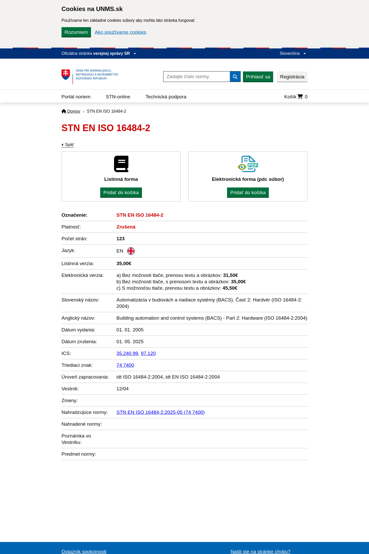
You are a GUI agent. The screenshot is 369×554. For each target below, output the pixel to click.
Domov (70, 111)
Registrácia (292, 76)
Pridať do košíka (121, 192)
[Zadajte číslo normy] (196, 76)
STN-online (118, 96)
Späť (69, 144)
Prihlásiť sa (258, 76)
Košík (296, 96)
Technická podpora (166, 96)
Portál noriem (75, 96)
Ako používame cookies (120, 32)
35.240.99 (127, 353)
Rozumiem (76, 32)
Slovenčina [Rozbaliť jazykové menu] (293, 53)
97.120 (148, 353)
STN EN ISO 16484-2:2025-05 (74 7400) (161, 412)
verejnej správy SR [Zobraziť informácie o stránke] (114, 53)
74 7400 (125, 365)
